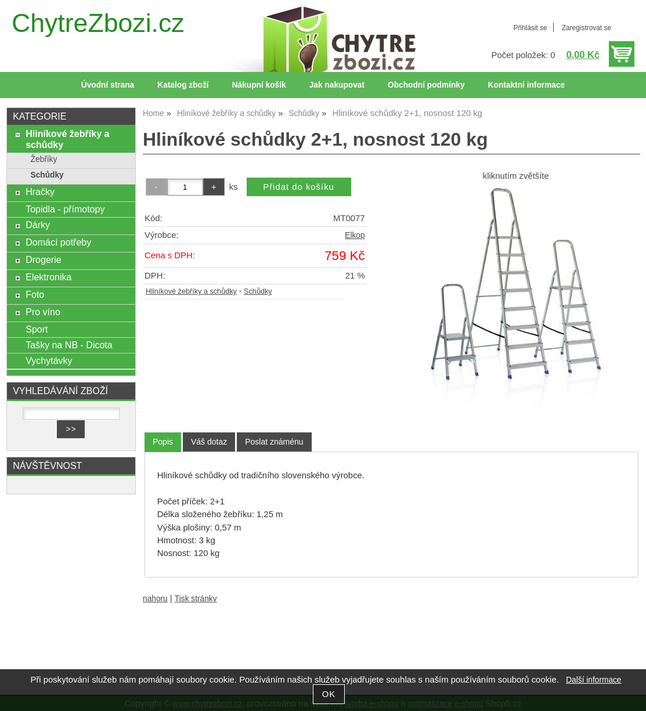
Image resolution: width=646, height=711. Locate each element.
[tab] (163, 442)
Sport (37, 329)
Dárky (38, 224)
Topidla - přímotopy (65, 209)
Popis (163, 441)
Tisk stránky (196, 598)
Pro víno (43, 311)
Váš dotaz (209, 441)
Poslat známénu (274, 441)
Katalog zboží (182, 85)
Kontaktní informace (526, 85)
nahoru (155, 598)
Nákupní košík (259, 85)
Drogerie (43, 259)
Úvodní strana (107, 85)
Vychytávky (49, 360)
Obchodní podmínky (426, 85)
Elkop (354, 235)
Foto (35, 294)
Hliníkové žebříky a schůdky (191, 291)
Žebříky (44, 159)
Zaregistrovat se (586, 28)
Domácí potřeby (58, 242)
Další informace (593, 680)
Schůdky (258, 291)
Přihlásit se (530, 28)
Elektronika (48, 277)
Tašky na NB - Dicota (69, 345)
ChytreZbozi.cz (98, 23)
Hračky (40, 191)
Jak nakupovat (336, 85)
